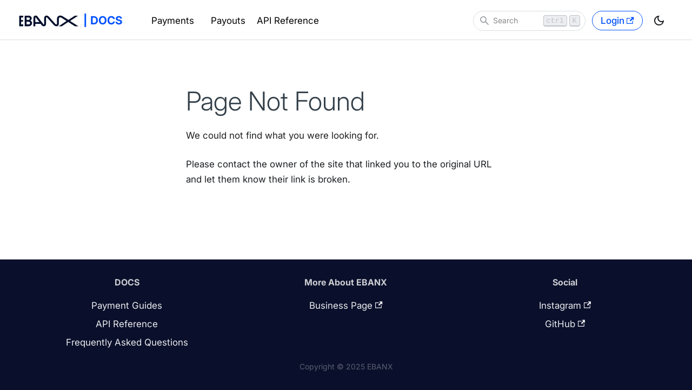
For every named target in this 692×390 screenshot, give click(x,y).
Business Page (345, 305)
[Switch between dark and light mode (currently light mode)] (659, 20)
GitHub (565, 323)
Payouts (228, 20)
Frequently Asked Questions (127, 342)
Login (617, 20)
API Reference (288, 20)
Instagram (565, 305)
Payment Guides (126, 305)
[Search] (529, 21)
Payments (172, 20)
